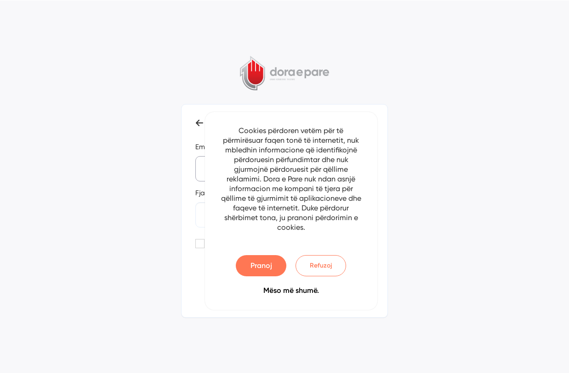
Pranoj (261, 265)
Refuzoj (321, 265)
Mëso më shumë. (291, 290)
